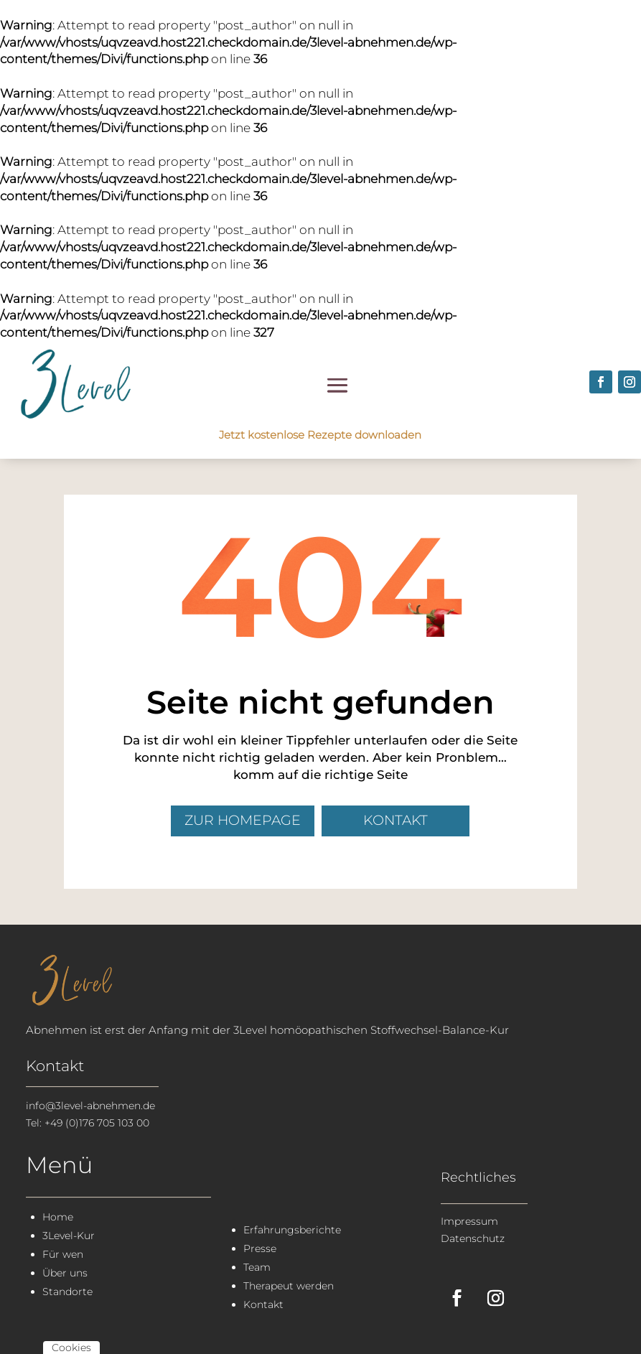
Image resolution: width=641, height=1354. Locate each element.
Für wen (62, 1254)
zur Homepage (242, 820)
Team (257, 1267)
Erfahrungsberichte (292, 1229)
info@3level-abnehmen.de (90, 1105)
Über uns (65, 1272)
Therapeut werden (288, 1285)
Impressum (469, 1221)
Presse (259, 1248)
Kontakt (395, 820)
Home (57, 1216)
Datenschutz (473, 1238)
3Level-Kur (68, 1235)
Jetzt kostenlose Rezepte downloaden (320, 435)
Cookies (71, 1347)
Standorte (67, 1291)
